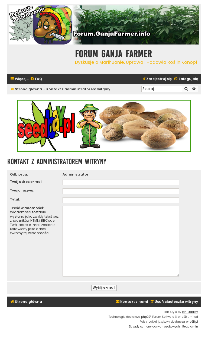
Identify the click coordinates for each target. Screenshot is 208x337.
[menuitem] (36, 79)
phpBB (145, 315)
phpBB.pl (192, 319)
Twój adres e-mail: (26, 181)
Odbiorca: (19, 174)
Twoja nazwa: (22, 190)
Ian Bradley (190, 310)
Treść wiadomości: (27, 208)
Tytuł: (15, 199)
